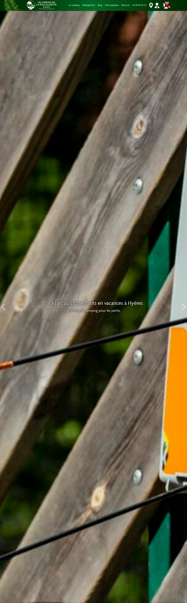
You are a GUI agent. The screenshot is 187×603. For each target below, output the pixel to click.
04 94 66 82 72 (139, 5)
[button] (184, 307)
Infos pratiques (112, 5)
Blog (100, 5)
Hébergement (88, 5)
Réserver (126, 5)
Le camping (74, 5)
